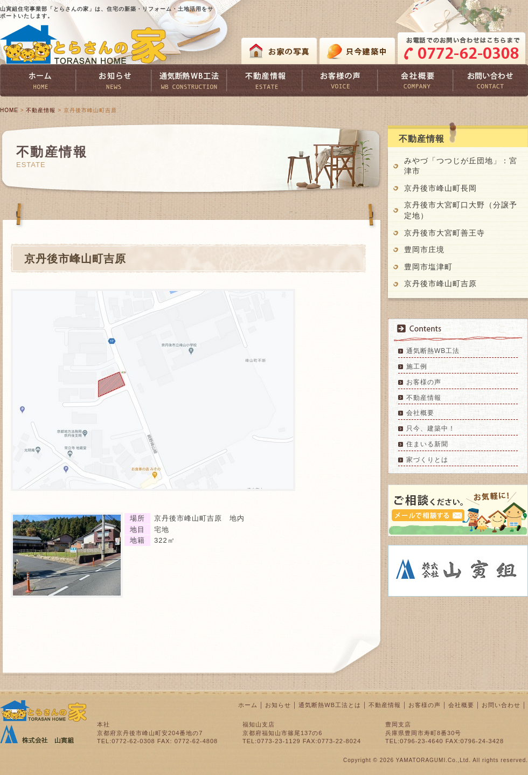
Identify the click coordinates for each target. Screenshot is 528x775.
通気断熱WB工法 (433, 351)
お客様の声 (423, 382)
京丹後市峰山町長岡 (444, 188)
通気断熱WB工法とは (329, 705)
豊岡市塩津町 (428, 266)
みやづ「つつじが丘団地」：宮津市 (460, 166)
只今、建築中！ (430, 428)
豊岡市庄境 (424, 249)
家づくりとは (427, 459)
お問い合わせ (501, 705)
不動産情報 (40, 110)
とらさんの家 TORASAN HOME (83, 44)
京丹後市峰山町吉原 (440, 283)
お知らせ (278, 705)
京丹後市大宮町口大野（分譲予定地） (460, 210)
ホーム (248, 705)
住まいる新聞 (427, 444)
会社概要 (420, 413)
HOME (9, 110)
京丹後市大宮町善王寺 (444, 233)
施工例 (416, 366)
